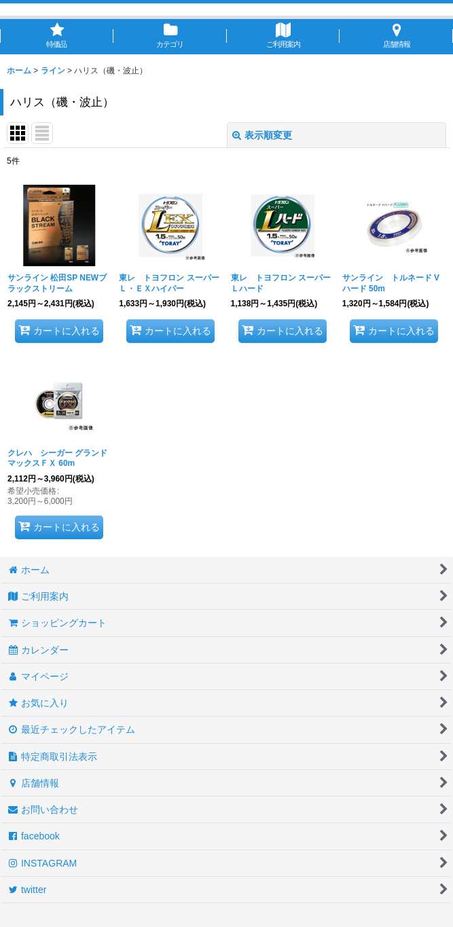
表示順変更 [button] (262, 135)
